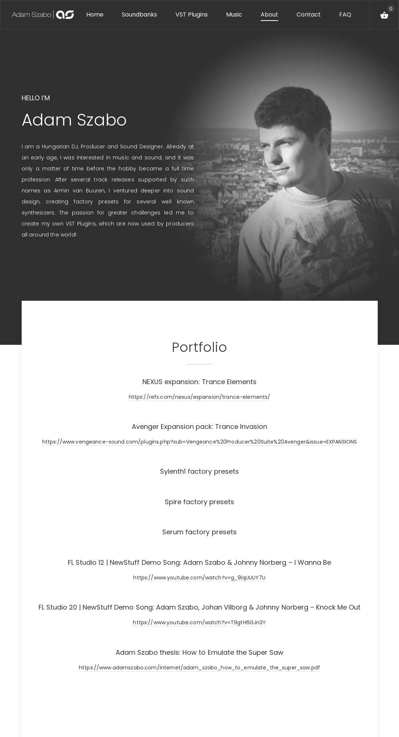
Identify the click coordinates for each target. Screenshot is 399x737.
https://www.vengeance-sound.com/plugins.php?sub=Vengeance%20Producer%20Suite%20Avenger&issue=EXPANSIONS (199, 441)
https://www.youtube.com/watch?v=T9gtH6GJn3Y (199, 622)
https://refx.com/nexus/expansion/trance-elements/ (200, 397)
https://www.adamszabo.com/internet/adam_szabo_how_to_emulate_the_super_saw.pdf (199, 667)
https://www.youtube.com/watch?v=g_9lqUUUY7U (199, 577)
